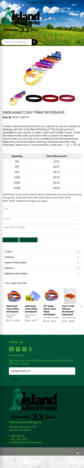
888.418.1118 (63, 8)
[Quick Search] (16, 42)
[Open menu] (78, 42)
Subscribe (16, 379)
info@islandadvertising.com (63, 11)
